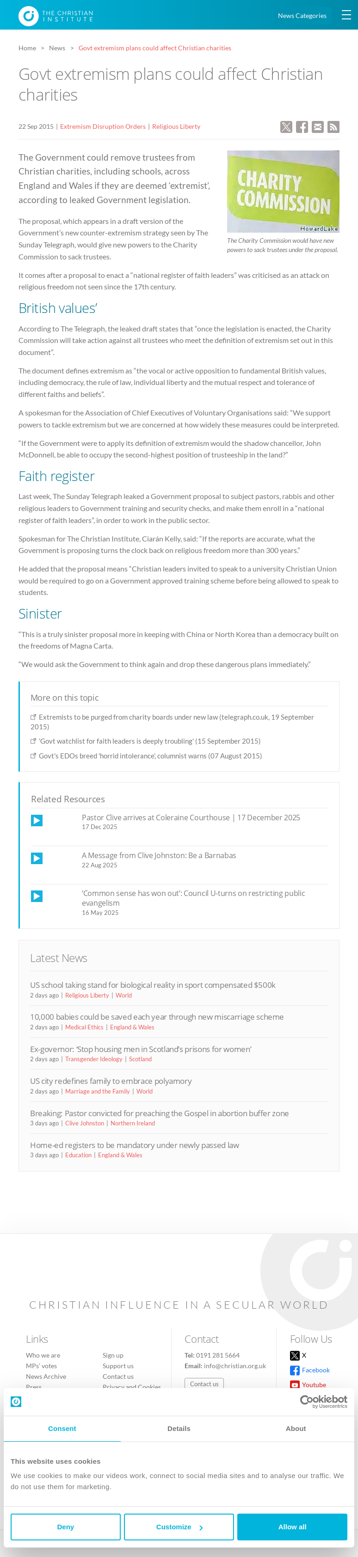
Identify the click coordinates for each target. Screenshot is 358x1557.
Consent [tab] (62, 1428)
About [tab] (296, 1428)
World (124, 995)
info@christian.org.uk (235, 1366)
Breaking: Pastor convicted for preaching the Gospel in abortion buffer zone (159, 1113)
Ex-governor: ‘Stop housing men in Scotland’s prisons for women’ (140, 1049)
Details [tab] (179, 1428)
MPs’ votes (41, 1366)
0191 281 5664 (218, 1355)
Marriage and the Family (97, 1091)
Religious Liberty (176, 126)
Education (78, 1155)
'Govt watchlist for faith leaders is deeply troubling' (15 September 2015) (150, 741)
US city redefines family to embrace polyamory (110, 1081)
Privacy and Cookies (132, 1387)
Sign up (113, 1355)
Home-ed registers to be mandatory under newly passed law (134, 1145)
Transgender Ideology (94, 1059)
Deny (65, 1527)
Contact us (118, 1376)
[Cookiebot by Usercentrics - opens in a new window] (306, 1402)
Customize (179, 1527)
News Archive (46, 1376)
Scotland (140, 1059)
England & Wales (132, 1027)
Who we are (43, 1355)
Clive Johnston (84, 1123)
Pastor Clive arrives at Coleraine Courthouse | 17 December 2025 (191, 817)
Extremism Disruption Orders (103, 126)
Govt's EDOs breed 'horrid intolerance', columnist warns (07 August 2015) (150, 755)
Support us (118, 1366)
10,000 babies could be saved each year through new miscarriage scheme (157, 1016)
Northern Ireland (133, 1123)
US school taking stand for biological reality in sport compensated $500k (153, 985)
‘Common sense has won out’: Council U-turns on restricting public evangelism (193, 898)
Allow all (292, 1527)
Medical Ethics (84, 1027)
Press (34, 1387)
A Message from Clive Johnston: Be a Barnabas (159, 855)
